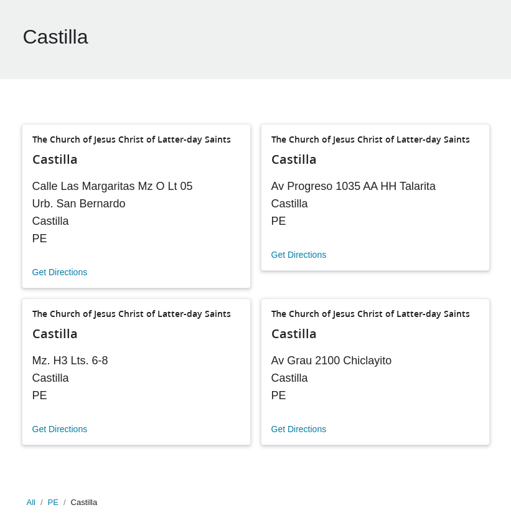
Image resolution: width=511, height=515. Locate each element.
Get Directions (60, 272)
